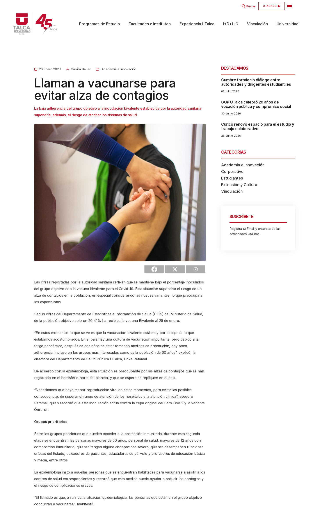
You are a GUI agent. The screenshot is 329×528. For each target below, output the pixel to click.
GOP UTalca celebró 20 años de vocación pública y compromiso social (256, 104)
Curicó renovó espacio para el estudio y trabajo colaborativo (257, 126)
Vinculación (257, 24)
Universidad (288, 24)
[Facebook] (154, 269)
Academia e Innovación (119, 69)
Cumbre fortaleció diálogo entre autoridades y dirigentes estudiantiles (256, 82)
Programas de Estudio (99, 24)
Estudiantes (232, 178)
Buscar (251, 6)
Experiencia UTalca (197, 24)
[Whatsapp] (195, 269)
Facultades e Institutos (150, 24)
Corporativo (232, 171)
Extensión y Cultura (239, 184)
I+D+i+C (230, 24)
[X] (175, 269)
